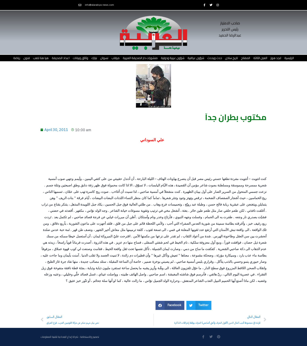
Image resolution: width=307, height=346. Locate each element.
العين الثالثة (260, 58)
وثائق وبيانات (80, 58)
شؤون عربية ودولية (172, 58)
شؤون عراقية (196, 58)
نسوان (104, 58)
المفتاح (245, 58)
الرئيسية (289, 58)
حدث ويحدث (214, 58)
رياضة (16, 58)
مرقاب (116, 58)
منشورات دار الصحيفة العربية (140, 58)
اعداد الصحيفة (61, 58)
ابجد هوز (275, 58)
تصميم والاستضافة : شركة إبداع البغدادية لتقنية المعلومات (70, 337)
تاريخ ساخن (231, 58)
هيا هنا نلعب (41, 58)
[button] (170, 305)
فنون (26, 58)
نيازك (94, 58)
